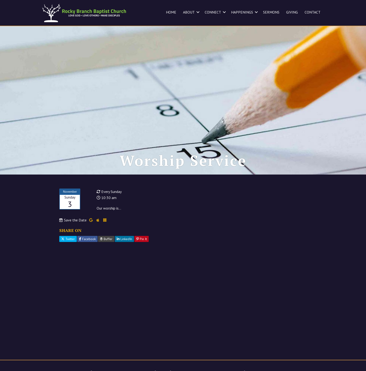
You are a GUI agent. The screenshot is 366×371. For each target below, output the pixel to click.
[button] (198, 12)
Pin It (141, 239)
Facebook (87, 239)
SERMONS (271, 12)
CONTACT (312, 12)
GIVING (292, 12)
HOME (171, 12)
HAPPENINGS (242, 12)
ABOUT (189, 12)
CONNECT (213, 12)
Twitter (68, 239)
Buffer (106, 239)
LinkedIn (124, 239)
